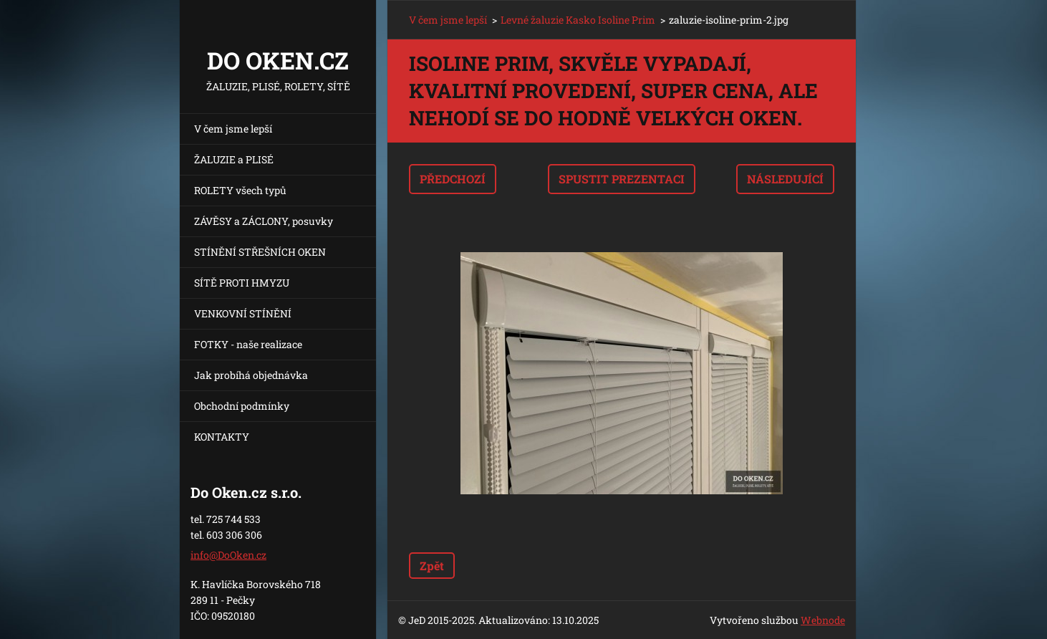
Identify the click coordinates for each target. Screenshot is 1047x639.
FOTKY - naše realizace (248, 344)
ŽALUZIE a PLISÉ (234, 159)
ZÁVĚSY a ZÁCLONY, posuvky (263, 221)
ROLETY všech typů (240, 190)
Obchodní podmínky (241, 406)
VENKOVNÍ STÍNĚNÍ (242, 313)
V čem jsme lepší (233, 128)
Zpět (432, 565)
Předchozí (453, 178)
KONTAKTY (221, 436)
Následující (785, 178)
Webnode (823, 620)
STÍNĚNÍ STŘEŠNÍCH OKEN (260, 252)
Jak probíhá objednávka (251, 375)
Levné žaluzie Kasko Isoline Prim (578, 20)
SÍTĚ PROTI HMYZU (241, 282)
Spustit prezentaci (622, 178)
